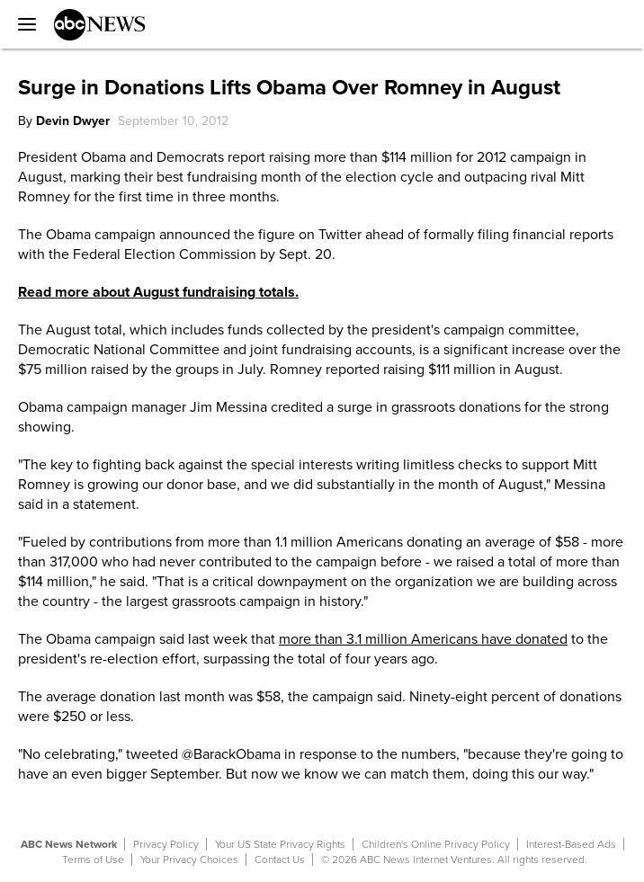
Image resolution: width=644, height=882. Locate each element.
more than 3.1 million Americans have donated (423, 639)
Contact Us (280, 859)
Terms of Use (93, 859)
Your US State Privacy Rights (280, 844)
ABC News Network (69, 844)
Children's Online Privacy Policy (436, 844)
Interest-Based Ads (571, 844)
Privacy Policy (166, 844)
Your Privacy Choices (189, 859)
